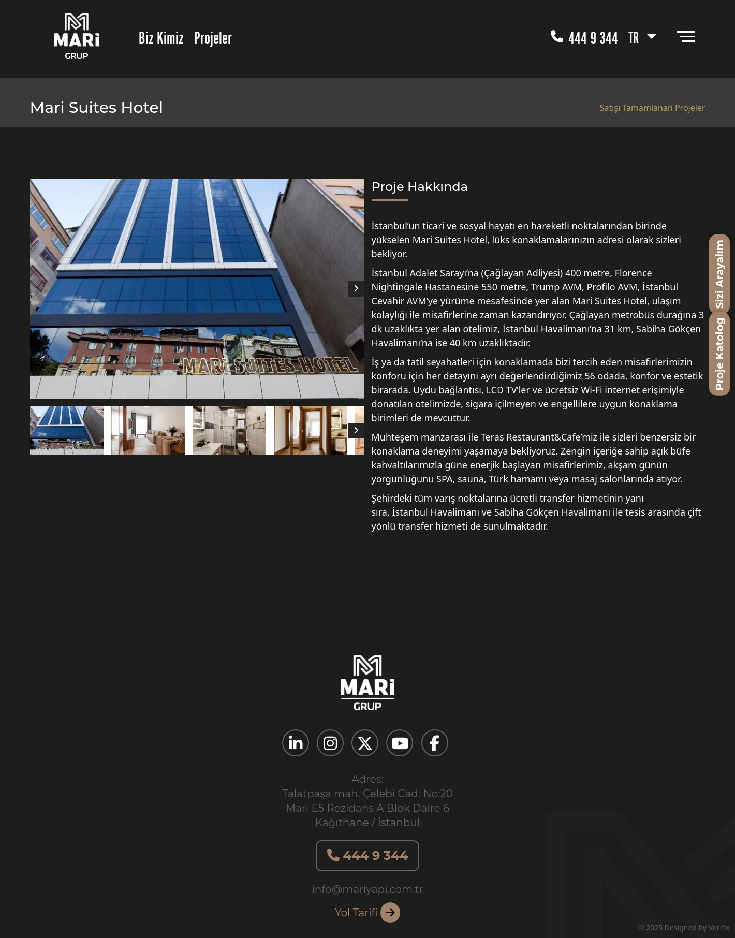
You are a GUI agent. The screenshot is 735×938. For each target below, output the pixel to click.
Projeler (213, 36)
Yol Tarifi (367, 912)
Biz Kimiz (161, 36)
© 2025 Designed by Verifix (684, 927)
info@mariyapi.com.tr (367, 889)
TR (635, 35)
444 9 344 (584, 36)
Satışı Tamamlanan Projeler (652, 107)
